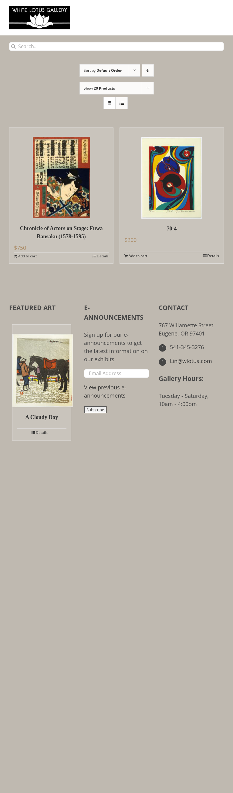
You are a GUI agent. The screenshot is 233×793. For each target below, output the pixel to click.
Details (103, 256)
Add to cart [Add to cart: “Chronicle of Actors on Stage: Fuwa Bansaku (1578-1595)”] (27, 256)
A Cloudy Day (41, 417)
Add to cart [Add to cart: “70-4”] (138, 255)
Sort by (103, 70)
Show (99, 88)
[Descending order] (148, 70)
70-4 (172, 229)
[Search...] (116, 46)
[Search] (13, 46)
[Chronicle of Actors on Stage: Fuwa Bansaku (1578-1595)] (61, 173)
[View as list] (121, 103)
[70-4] (172, 173)
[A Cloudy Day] (41, 366)
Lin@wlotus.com (185, 361)
